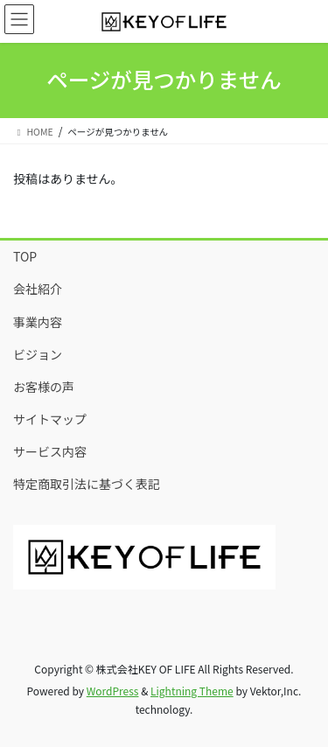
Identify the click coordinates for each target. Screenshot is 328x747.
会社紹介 (37, 288)
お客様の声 (43, 386)
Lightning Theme (192, 690)
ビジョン (37, 354)
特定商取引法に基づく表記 (86, 483)
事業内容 (37, 322)
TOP (25, 256)
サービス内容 (50, 451)
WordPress (113, 690)
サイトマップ (50, 419)
